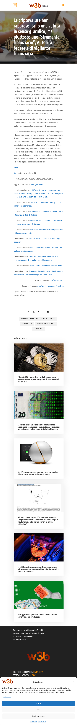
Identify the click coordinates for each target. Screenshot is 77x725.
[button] (73, 682)
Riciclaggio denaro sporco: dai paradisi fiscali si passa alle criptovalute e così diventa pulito (37, 616)
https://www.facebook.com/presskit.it (50, 286)
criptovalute (27, 323)
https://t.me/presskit (56, 280)
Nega (38, 710)
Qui (15, 173)
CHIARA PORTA (38, 672)
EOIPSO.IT (32, 675)
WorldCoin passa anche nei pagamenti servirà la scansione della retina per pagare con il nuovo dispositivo (38, 473)
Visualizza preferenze (39, 716)
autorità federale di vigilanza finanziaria (38, 319)
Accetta (38, 703)
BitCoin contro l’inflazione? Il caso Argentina (46, 266)
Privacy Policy (42, 721)
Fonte (16, 167)
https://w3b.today (37, 184)
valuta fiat (38, 328)
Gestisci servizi (7, 697)
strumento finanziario (46, 323)
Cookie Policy (33, 721)
